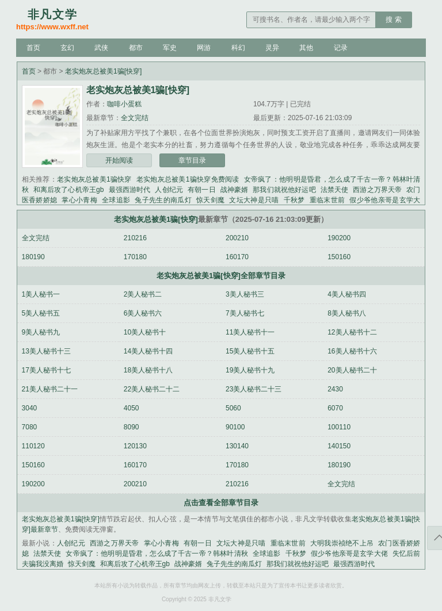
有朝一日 (202, 190)
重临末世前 (327, 200)
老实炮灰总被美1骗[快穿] (103, 71)
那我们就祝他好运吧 (284, 190)
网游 (204, 48)
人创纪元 (169, 190)
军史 (170, 48)
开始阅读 (119, 160)
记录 (341, 48)
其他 (306, 48)
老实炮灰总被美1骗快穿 (94, 179)
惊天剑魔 (210, 200)
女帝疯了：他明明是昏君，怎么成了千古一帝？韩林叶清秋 (156, 553)
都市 (136, 48)
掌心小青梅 (79, 200)
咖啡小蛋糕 (124, 104)
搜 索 (393, 20)
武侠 (101, 48)
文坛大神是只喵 (254, 200)
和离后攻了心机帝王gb (68, 190)
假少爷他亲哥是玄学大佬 (349, 553)
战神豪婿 (234, 190)
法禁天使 (335, 190)
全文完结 (134, 118)
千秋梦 (294, 200)
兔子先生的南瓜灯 (163, 200)
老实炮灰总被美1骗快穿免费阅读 (187, 179)
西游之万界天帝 (377, 190)
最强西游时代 (129, 190)
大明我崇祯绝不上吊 (342, 543)
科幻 (238, 48)
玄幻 (67, 48)
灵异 (272, 48)
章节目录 (192, 160)
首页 (33, 48)
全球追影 (116, 200)
